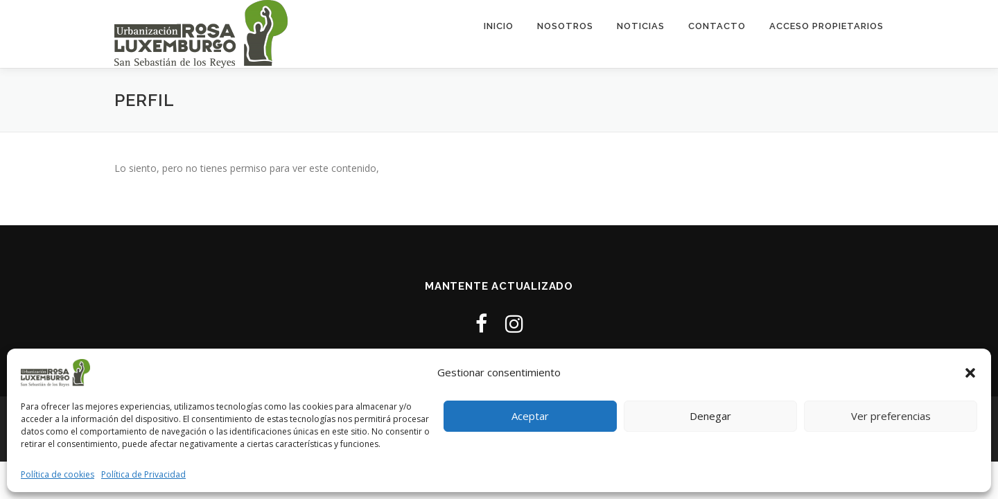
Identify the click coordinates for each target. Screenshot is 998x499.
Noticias (641, 26)
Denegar (710, 416)
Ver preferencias (891, 416)
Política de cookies (57, 474)
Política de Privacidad (143, 474)
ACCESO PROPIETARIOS (826, 26)
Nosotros (565, 26)
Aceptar (530, 416)
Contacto (717, 26)
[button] (970, 373)
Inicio (499, 26)
